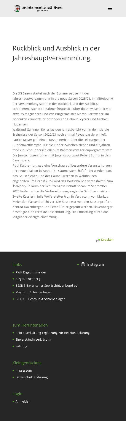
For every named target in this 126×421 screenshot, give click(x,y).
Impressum (24, 370)
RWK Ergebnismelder (31, 272)
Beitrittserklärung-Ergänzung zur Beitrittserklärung (53, 333)
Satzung (21, 346)
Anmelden (23, 401)
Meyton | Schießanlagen (33, 292)
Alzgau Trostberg (28, 279)
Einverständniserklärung (33, 339)
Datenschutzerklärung (32, 377)
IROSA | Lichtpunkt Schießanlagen (40, 299)
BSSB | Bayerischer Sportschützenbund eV (46, 285)
